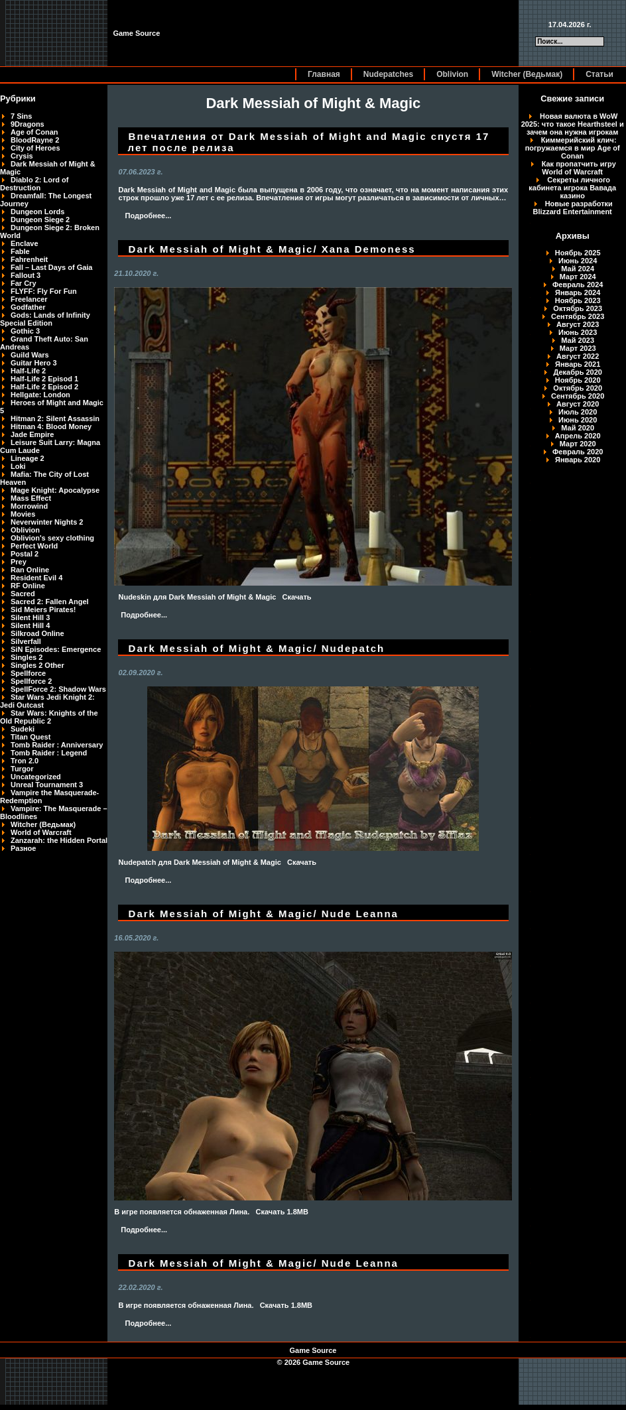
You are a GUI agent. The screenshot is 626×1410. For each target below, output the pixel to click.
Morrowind (29, 506)
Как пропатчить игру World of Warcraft (579, 168)
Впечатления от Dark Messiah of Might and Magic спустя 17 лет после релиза (309, 142)
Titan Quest (30, 737)
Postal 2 (24, 554)
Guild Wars (30, 355)
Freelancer (29, 299)
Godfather (28, 307)
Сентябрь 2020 (577, 396)
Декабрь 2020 (577, 372)
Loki (18, 466)
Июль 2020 (577, 412)
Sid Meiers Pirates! (43, 609)
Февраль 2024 (577, 284)
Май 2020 (577, 428)
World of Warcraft (41, 832)
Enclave (24, 243)
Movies (23, 514)
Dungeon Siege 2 (40, 220)
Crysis (22, 156)
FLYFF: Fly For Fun (44, 291)
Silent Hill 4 (30, 625)
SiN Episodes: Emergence (56, 649)
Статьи (599, 74)
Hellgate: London (40, 395)
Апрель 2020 (578, 436)
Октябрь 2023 (577, 308)
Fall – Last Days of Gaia (52, 267)
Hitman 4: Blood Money (51, 426)
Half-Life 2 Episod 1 (44, 379)
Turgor (22, 769)
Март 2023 (578, 348)
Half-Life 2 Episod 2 (44, 387)
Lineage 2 (27, 458)
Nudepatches (388, 74)
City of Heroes (35, 148)
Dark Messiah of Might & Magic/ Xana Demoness (272, 249)
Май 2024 (577, 269)
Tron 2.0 (24, 761)
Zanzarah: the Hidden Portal (59, 840)
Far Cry (23, 283)
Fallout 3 (25, 275)
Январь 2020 (577, 460)
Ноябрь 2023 (578, 300)
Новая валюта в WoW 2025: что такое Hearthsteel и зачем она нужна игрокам (572, 124)
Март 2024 (578, 277)
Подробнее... (148, 216)
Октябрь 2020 (577, 388)
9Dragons (27, 124)
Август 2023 (577, 324)
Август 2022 (577, 356)
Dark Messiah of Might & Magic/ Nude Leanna (264, 913)
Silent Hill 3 (30, 617)
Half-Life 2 (28, 371)
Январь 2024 (577, 292)
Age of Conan (34, 132)
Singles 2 (26, 657)
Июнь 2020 (577, 420)
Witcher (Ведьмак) (526, 74)
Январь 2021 (577, 364)
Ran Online (30, 570)
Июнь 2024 (577, 261)
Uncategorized (36, 777)
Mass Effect (31, 498)
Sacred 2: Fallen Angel (50, 602)
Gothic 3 (25, 331)
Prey (19, 562)
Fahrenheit (29, 259)
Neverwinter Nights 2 (47, 522)
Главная (324, 74)
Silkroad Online (37, 633)
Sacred (23, 594)
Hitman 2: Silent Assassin (55, 418)
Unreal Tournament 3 (47, 785)
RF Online (28, 586)
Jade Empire (32, 434)
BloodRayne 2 (35, 140)
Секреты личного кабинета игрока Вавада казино (572, 188)
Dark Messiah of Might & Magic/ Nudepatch (257, 648)
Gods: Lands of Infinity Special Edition (45, 319)
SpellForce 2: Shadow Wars (58, 689)
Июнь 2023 (577, 332)
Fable (20, 251)
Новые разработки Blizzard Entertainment (573, 208)
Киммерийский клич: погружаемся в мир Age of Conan (572, 148)
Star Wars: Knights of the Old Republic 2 (49, 717)
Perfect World (34, 546)
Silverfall (26, 641)
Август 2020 (577, 404)
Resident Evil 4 (36, 578)
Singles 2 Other (37, 665)
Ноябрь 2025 (578, 253)
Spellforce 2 (31, 681)
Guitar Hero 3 (34, 363)
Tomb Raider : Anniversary (57, 745)
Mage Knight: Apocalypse (55, 490)
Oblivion (452, 74)
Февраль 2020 (577, 452)
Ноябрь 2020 (578, 380)
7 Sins (21, 116)
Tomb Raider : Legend (49, 753)
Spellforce (28, 673)
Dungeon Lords (37, 212)
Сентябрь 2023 (577, 316)
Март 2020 (578, 444)
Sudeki (22, 729)
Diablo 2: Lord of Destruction (34, 184)
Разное (23, 848)
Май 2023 (577, 340)
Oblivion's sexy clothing (52, 538)
